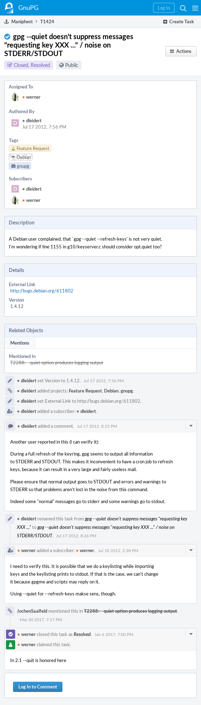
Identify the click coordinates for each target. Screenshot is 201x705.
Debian (111, 391)
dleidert (32, 120)
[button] (195, 8)
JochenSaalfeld (32, 611)
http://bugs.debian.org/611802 (41, 290)
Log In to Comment (37, 687)
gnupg (127, 391)
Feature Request (85, 391)
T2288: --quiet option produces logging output (56, 362)
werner (31, 97)
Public (71, 65)
